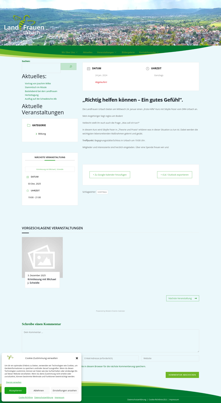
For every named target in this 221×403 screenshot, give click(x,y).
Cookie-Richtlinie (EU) (158, 399)
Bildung (41, 133)
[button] (76, 358)
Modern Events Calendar (115, 311)
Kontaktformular (149, 52)
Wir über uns (69, 52)
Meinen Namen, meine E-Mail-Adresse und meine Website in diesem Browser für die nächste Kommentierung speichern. (86, 366)
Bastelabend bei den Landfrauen (41, 91)
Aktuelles (88, 52)
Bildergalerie (128, 52)
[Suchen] (68, 66)
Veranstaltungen (106, 52)
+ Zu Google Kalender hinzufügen (111, 174)
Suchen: (26, 61)
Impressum (59, 397)
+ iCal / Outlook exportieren (173, 174)
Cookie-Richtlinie (26, 397)
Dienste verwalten (13, 382)
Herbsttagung (31, 95)
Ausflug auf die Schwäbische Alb (41, 98)
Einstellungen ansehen (65, 390)
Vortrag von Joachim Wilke (38, 83)
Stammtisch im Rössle (36, 87)
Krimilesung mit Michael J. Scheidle (49, 169)
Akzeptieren (15, 390)
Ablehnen (39, 390)
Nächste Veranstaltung (183, 298)
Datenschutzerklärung (43, 397)
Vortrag (102, 192)
